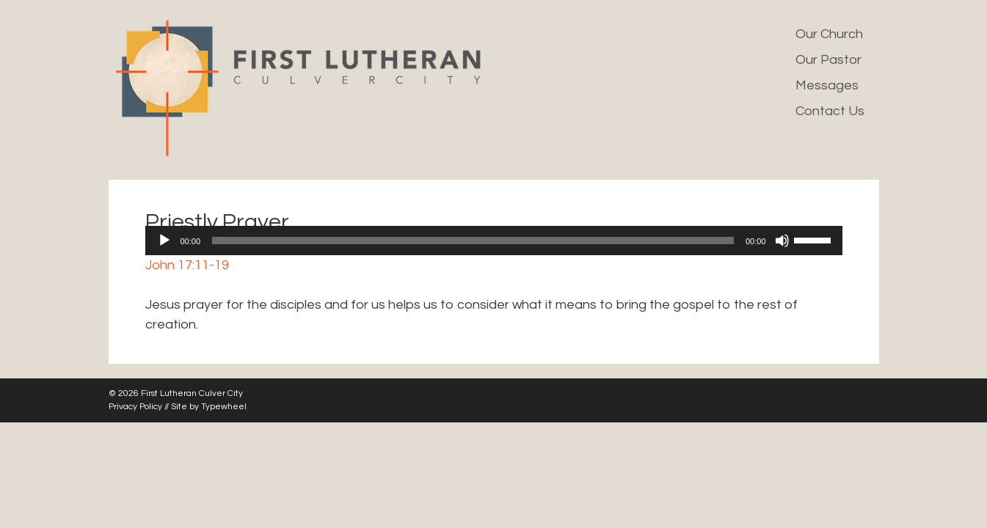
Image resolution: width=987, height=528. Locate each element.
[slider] (473, 240)
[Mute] (782, 240)
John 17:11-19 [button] (187, 265)
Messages (827, 85)
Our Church (829, 34)
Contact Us (829, 111)
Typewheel (224, 406)
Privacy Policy (135, 406)
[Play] (164, 240)
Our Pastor (828, 60)
